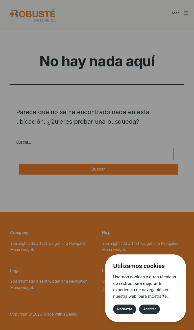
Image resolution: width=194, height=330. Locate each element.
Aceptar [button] (149, 309)
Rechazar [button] (124, 309)
